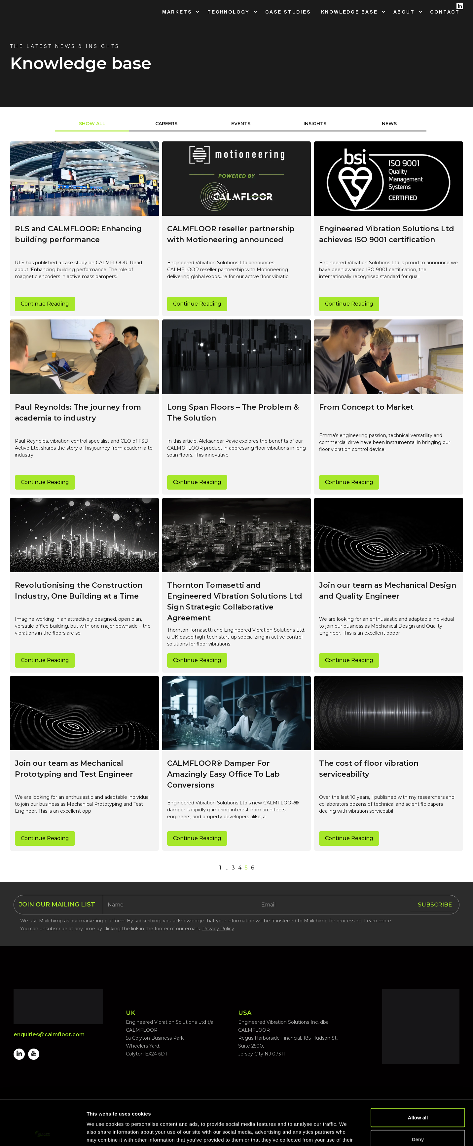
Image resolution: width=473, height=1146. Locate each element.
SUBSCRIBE (435, 904)
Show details (346, 1133)
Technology (228, 12)
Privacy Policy (218, 929)
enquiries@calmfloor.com (49, 1034)
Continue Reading (45, 304)
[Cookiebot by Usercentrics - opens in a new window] (43, 1133)
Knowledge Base (349, 12)
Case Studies (288, 12)
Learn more (377, 921)
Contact (445, 12)
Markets (177, 12)
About (404, 12)
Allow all (418, 1076)
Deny (418, 1097)
